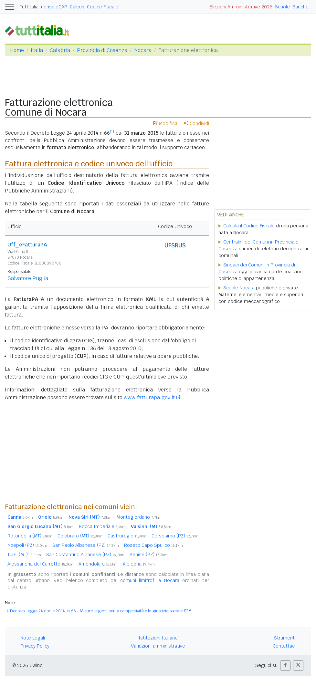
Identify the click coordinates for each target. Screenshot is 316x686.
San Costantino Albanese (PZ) (85, 554)
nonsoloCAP (54, 7)
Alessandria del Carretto (40, 564)
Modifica (165, 123)
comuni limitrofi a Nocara (149, 580)
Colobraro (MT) (80, 536)
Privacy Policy (34, 646)
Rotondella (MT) (29, 536)
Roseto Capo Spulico (153, 545)
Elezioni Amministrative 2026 (241, 7)
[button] (285, 665)
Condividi (196, 123)
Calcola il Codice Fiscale (249, 226)
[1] (112, 132)
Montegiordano (139, 517)
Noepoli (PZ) (27, 545)
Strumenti (285, 638)
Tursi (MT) (24, 554)
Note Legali (32, 638)
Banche (300, 7)
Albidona (139, 564)
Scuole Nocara (239, 288)
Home (17, 50)
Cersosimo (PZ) (175, 536)
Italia (37, 50)
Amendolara (98, 564)
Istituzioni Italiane (158, 638)
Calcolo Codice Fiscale (94, 7)
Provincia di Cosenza (102, 50)
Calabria (60, 50)
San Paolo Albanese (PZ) (85, 545)
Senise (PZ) (149, 554)
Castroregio (127, 536)
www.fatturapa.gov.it (149, 397)
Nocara (143, 50)
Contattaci (284, 646)
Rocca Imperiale (102, 526)
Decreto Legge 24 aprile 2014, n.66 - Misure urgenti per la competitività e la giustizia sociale (96, 611)
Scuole (282, 7)
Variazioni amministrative (158, 646)
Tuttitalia (29, 7)
